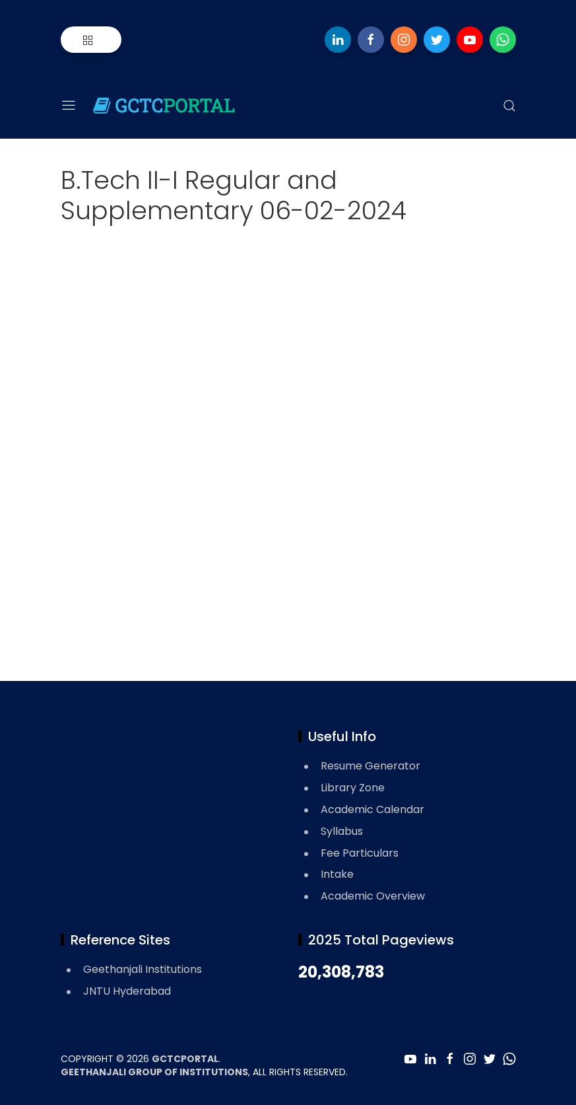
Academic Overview (373, 896)
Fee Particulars (360, 853)
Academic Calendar (372, 809)
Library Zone (353, 787)
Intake (337, 874)
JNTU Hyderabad (127, 991)
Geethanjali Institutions (142, 969)
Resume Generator (370, 765)
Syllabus (342, 831)
